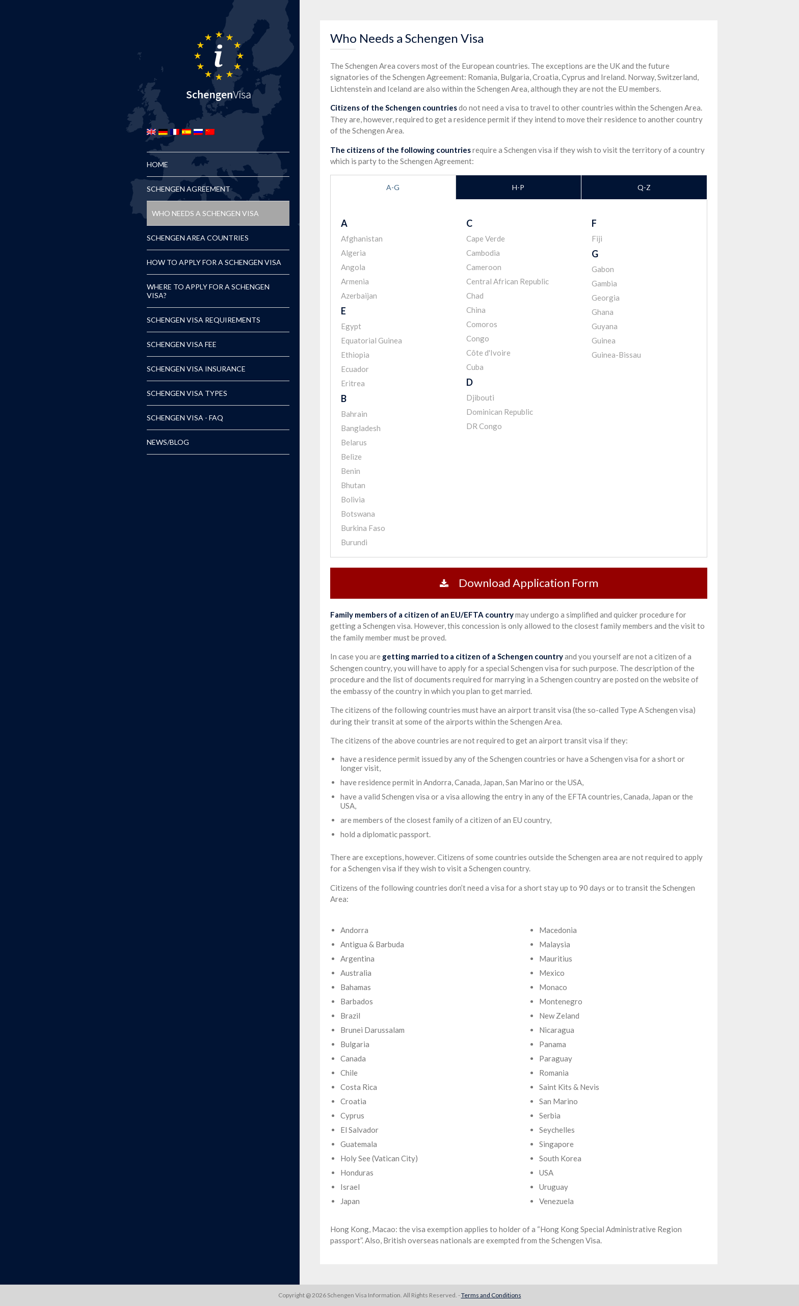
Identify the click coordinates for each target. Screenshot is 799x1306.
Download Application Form (519, 583)
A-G (393, 187)
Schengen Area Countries (198, 237)
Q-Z (644, 187)
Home (157, 164)
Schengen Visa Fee (182, 344)
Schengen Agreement (188, 188)
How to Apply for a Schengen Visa (214, 262)
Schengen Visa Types (187, 393)
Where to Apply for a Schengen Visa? (208, 291)
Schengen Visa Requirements (203, 319)
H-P (518, 187)
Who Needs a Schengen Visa (205, 213)
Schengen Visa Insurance (196, 368)
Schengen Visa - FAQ (185, 417)
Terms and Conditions (491, 1295)
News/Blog (168, 442)
